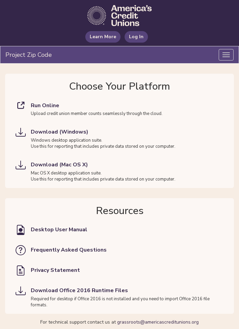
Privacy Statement (48, 270)
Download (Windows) (52, 132)
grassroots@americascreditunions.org (158, 322)
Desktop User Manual (51, 230)
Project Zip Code (28, 55)
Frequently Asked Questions (61, 250)
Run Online (37, 105)
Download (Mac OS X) (52, 165)
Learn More (103, 36)
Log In (136, 36)
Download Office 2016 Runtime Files (72, 291)
